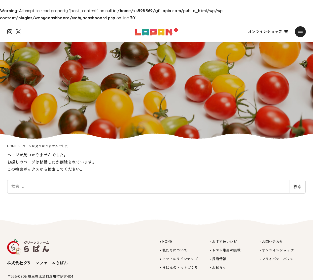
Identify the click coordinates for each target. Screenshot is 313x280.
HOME (167, 241)
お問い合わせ (272, 241)
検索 (297, 187)
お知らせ (219, 267)
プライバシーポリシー (279, 259)
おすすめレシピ (224, 241)
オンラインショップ (268, 31)
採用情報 (219, 259)
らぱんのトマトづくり (180, 267)
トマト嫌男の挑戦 (226, 250)
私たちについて (174, 250)
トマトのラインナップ (180, 259)
